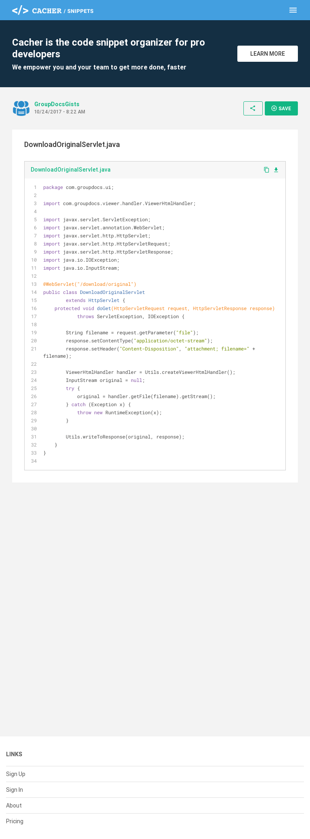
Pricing (14, 821)
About (14, 805)
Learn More (267, 53)
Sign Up (15, 774)
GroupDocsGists (57, 104)
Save (281, 108)
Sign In (14, 789)
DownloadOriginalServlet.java (71, 169)
